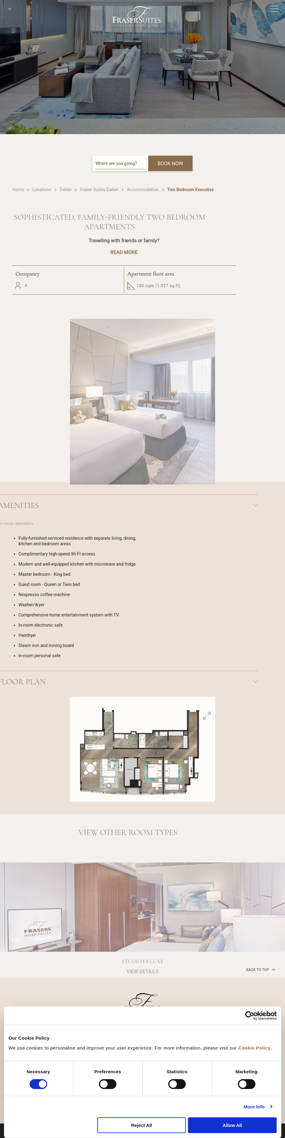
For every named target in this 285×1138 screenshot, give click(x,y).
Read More (123, 252)
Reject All (141, 1125)
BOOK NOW (170, 163)
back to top (260, 969)
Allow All (232, 1125)
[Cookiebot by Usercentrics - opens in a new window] (250, 1015)
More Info (254, 1106)
